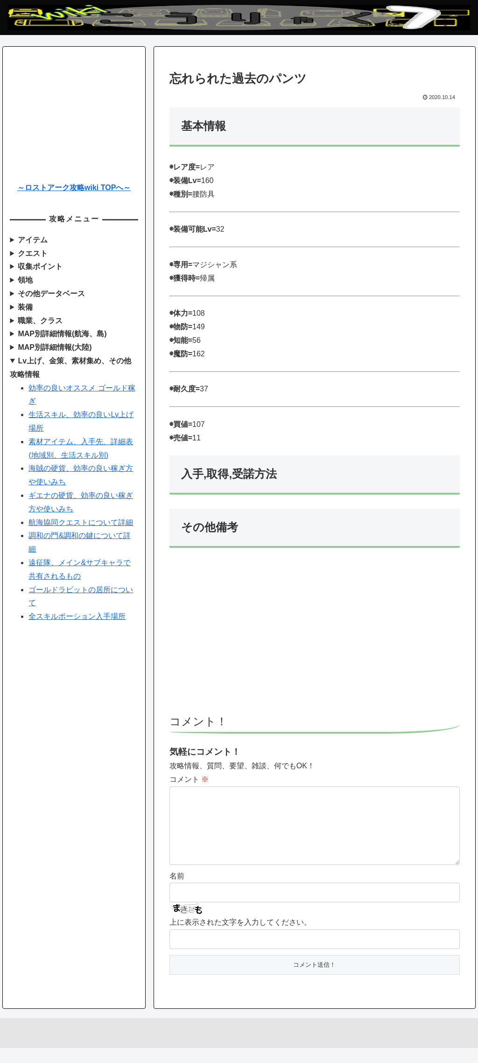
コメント (189, 779)
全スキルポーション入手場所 (77, 616)
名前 (176, 891)
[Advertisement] (314, 635)
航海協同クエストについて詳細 (80, 522)
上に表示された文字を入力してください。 (240, 937)
